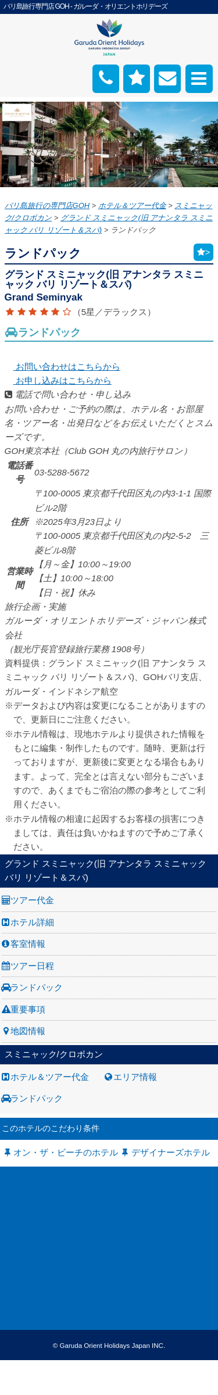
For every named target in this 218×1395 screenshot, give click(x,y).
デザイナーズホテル (170, 1152)
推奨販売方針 (24, 1302)
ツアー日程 (32, 966)
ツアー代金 (32, 900)
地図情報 (27, 1031)
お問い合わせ (24, 1248)
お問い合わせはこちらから (62, 366)
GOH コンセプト (31, 1235)
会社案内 (16, 1181)
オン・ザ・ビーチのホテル (65, 1152)
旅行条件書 (20, 1221)
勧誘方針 (16, 1288)
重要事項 (27, 1009)
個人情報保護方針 (32, 1275)
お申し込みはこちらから (58, 380)
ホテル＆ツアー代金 (49, 1077)
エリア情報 (135, 1077)
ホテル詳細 (32, 922)
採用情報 (16, 1194)
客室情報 (27, 944)
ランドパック (36, 987)
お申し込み (20, 1262)
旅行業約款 (20, 1208)
